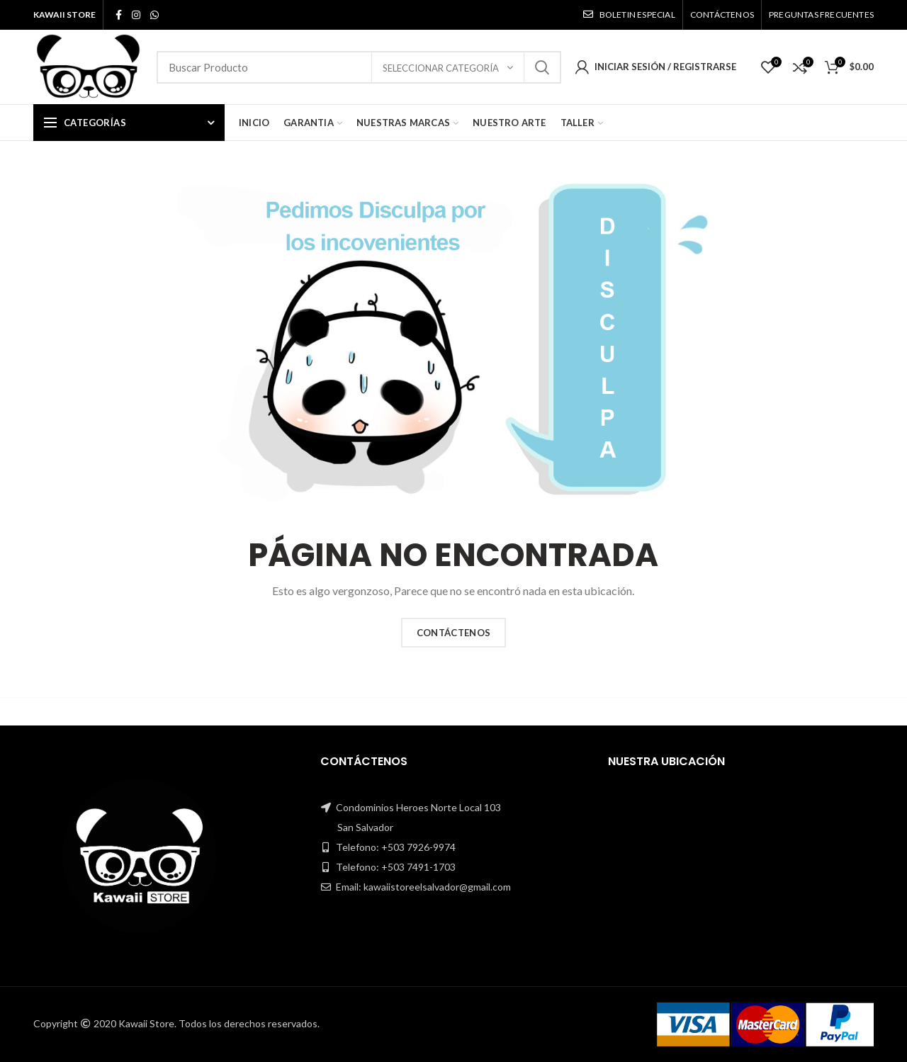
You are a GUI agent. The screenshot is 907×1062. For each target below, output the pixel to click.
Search (542, 67)
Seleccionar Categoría (442, 68)
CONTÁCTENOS (453, 632)
